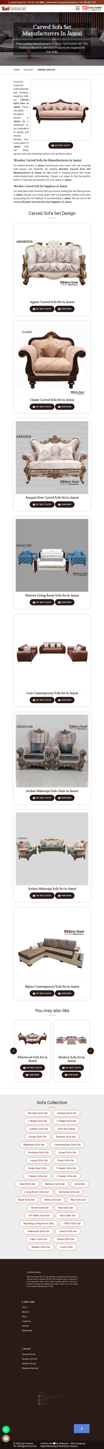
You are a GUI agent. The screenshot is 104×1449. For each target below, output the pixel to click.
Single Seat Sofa (37, 1168)
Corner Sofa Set (38, 1136)
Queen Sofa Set (67, 1152)
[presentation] (13, 1051)
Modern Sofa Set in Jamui (71, 1059)
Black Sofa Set (26, 1199)
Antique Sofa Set (66, 1113)
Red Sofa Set (65, 1207)
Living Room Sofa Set (37, 1191)
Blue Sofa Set (78, 1199)
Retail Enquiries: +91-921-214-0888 (26, 2)
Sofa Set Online (66, 1128)
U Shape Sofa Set (66, 1120)
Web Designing (78, 1443)
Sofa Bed (80, 1183)
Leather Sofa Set (38, 1128)
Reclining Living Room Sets (38, 1223)
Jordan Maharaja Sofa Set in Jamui (52, 889)
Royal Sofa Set (65, 1160)
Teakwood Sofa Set (38, 1231)
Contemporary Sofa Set (67, 1144)
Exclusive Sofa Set (38, 1152)
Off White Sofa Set (39, 1215)
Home (16, 70)
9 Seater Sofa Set (67, 1176)
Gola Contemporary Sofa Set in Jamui (52, 693)
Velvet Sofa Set (65, 1239)
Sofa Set (28, 70)
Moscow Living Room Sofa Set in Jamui (52, 595)
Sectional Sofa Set (69, 1191)
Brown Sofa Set (40, 1207)
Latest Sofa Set (68, 1231)
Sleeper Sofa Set (40, 1246)
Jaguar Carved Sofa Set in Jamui (52, 302)
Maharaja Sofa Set (33, 1144)
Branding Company (68, 1446)
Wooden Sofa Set (38, 1113)
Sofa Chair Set (67, 1215)
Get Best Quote (62, 146)
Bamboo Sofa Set (55, 1183)
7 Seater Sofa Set (37, 1176)
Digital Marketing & (49, 1446)
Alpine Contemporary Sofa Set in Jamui (52, 987)
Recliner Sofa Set (66, 1136)
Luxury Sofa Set (39, 1160)
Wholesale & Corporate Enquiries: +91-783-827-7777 (70, 2)
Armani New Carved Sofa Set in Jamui (52, 498)
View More (66, 310)
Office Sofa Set (72, 1223)
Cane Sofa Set (27, 1183)
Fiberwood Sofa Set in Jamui (32, 1059)
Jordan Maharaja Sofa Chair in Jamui (52, 791)
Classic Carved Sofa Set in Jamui (52, 400)
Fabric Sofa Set (38, 1239)
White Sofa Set (52, 1199)
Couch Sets (66, 1246)
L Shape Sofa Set (37, 1120)
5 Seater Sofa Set (66, 1168)
